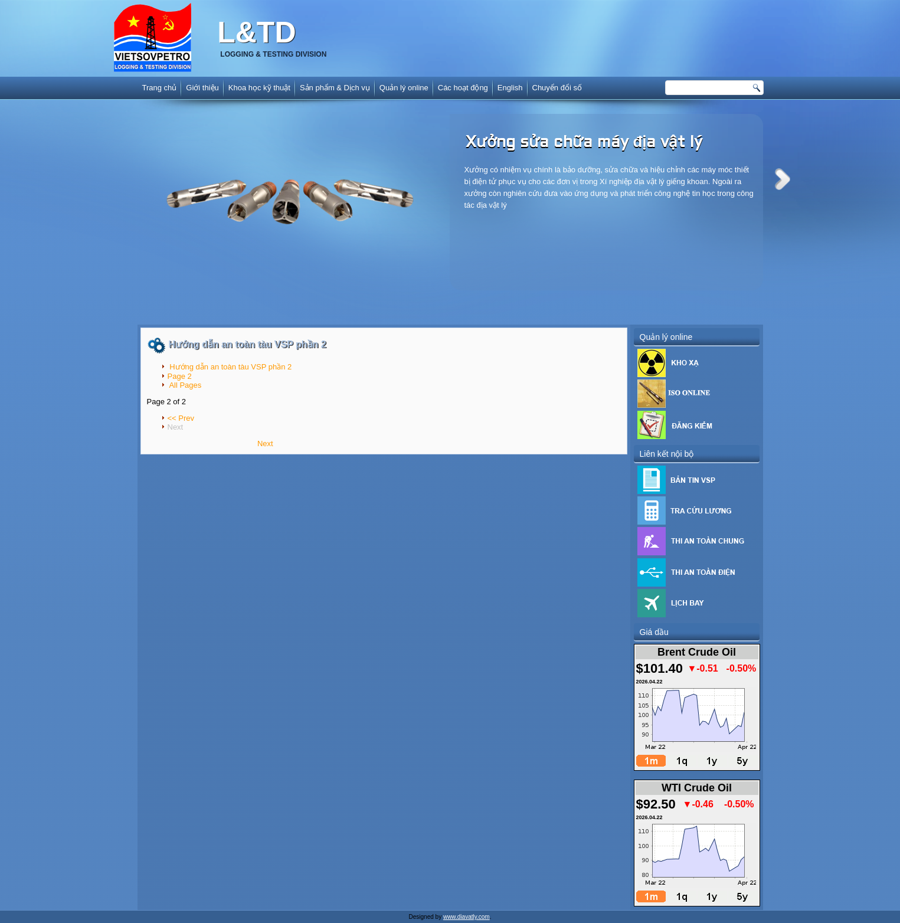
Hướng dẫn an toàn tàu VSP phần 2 (247, 344)
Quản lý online (403, 87)
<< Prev (181, 418)
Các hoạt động (463, 87)
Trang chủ (159, 87)
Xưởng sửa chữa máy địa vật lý (584, 143)
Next (782, 179)
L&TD (256, 32)
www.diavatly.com (466, 917)
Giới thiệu (202, 87)
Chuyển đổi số (557, 87)
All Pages (185, 385)
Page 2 (180, 376)
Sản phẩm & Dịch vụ (335, 87)
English (510, 87)
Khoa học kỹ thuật (259, 87)
